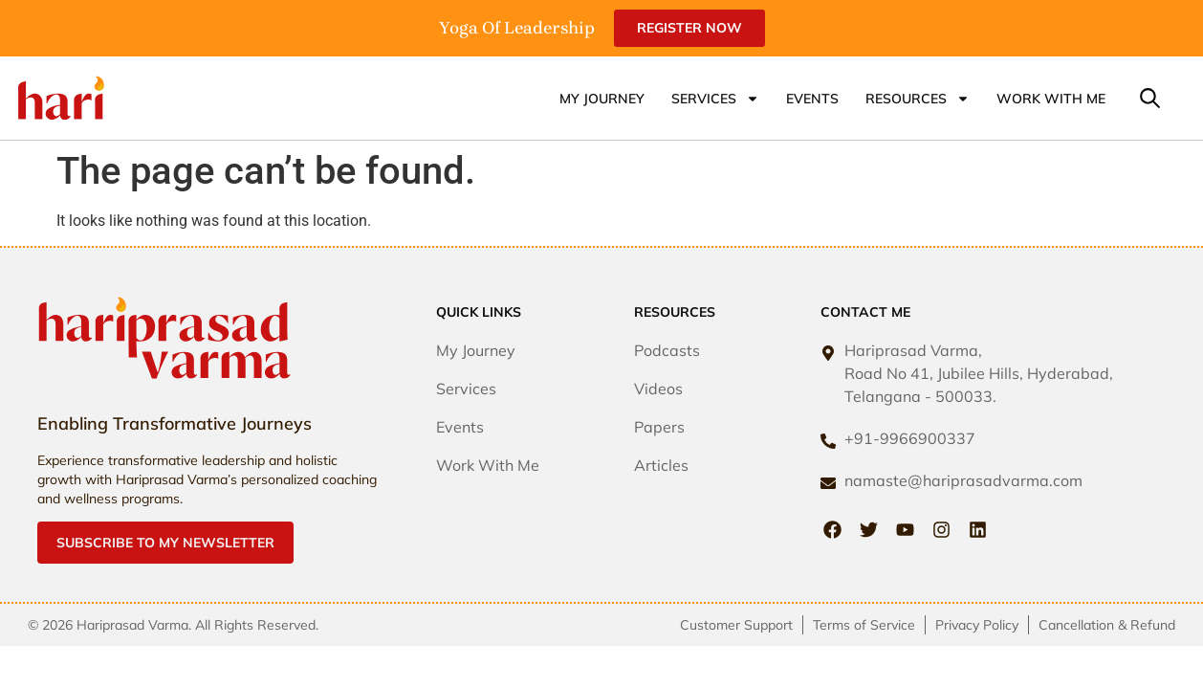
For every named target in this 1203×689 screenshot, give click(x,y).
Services (715, 98)
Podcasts (667, 350)
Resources (917, 98)
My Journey (602, 98)
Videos (658, 388)
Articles (661, 465)
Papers (659, 426)
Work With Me (1050, 98)
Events (812, 98)
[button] (1150, 98)
